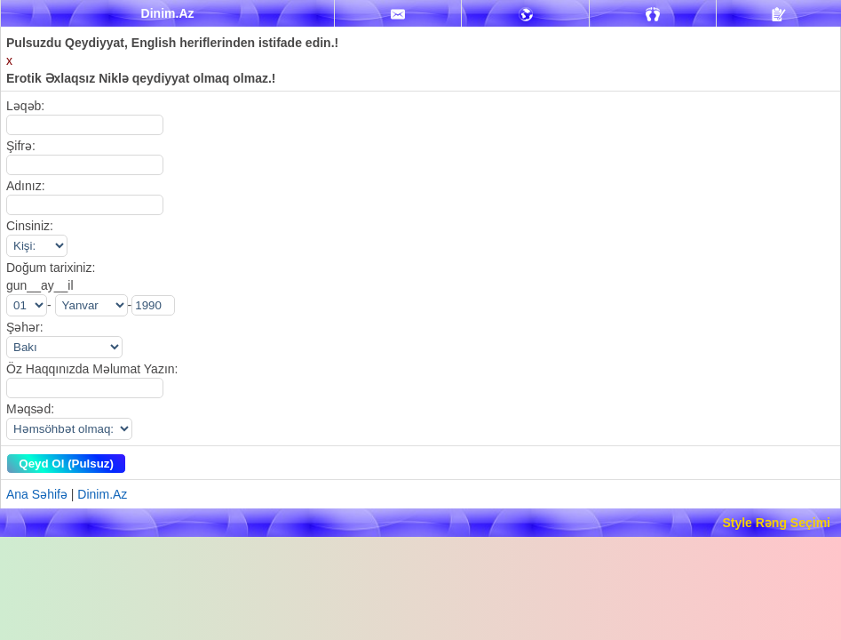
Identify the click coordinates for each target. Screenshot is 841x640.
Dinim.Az (102, 494)
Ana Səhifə (36, 494)
